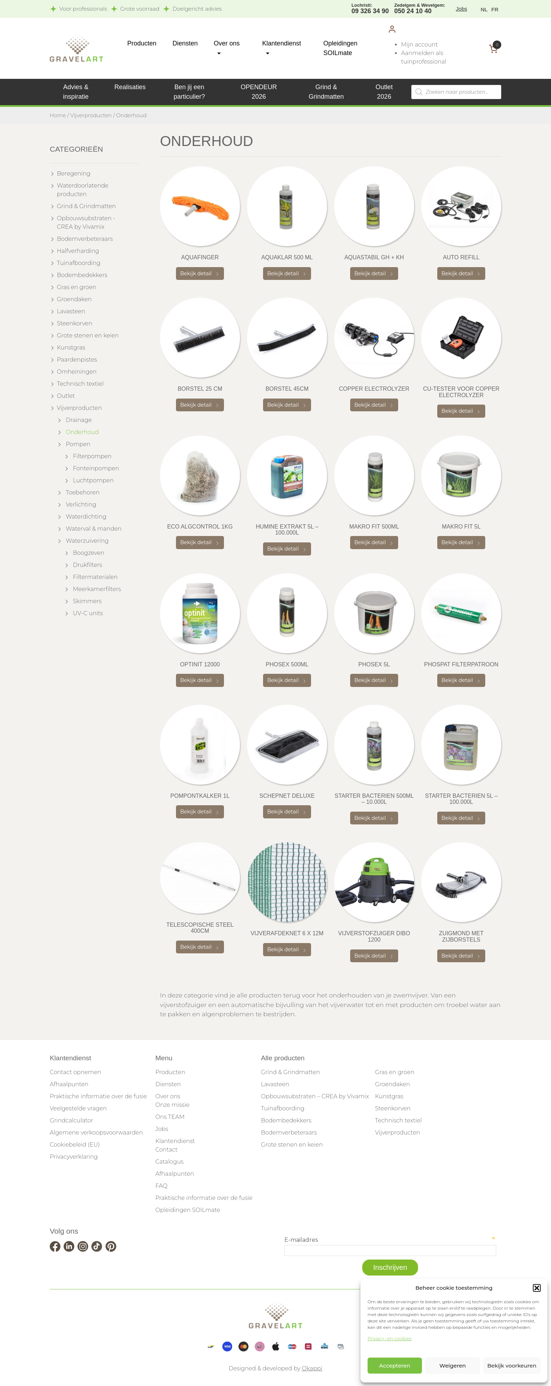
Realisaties (130, 87)
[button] (536, 1288)
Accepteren (395, 1365)
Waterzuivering (87, 540)
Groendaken (74, 299)
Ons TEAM (169, 1117)
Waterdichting (86, 516)
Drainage (79, 420)
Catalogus (169, 1161)
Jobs (461, 9)
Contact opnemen (75, 1072)
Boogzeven (89, 552)
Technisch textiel (80, 383)
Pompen (78, 444)
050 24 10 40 (419, 8)
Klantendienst (175, 1141)
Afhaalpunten (69, 1084)
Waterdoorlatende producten (82, 189)
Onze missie (172, 1104)
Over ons (167, 1096)
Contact (166, 1149)
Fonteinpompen (96, 468)
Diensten (185, 43)
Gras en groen (76, 287)
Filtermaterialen (95, 577)
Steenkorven (74, 323)
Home (58, 115)
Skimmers (87, 601)
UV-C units (88, 613)
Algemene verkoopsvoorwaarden (96, 1132)
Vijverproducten (91, 115)
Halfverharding (78, 251)
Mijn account (419, 44)
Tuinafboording (78, 263)
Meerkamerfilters (97, 589)
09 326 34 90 (370, 8)
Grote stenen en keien (88, 335)
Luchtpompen (93, 480)
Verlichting (81, 504)
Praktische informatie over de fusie (98, 1096)
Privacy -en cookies (390, 1338)
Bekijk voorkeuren (511, 1365)
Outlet (66, 395)
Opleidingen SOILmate (187, 1210)
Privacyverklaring (74, 1156)
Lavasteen (71, 311)
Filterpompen (92, 456)
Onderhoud (82, 432)
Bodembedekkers (82, 275)
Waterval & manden (94, 528)
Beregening (73, 173)
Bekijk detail (200, 273)
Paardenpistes (77, 359)
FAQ (161, 1185)
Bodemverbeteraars (85, 238)
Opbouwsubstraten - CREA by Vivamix (86, 222)
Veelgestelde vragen (78, 1108)
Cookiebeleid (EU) (75, 1144)
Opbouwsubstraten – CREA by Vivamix (315, 1096)
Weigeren (452, 1365)
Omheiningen (77, 371)
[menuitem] (484, 9)
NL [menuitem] (484, 9)
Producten (141, 43)
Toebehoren (83, 492)
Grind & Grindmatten (86, 206)
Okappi (312, 1368)
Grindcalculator (71, 1120)
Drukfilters (87, 565)
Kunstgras (71, 347)
